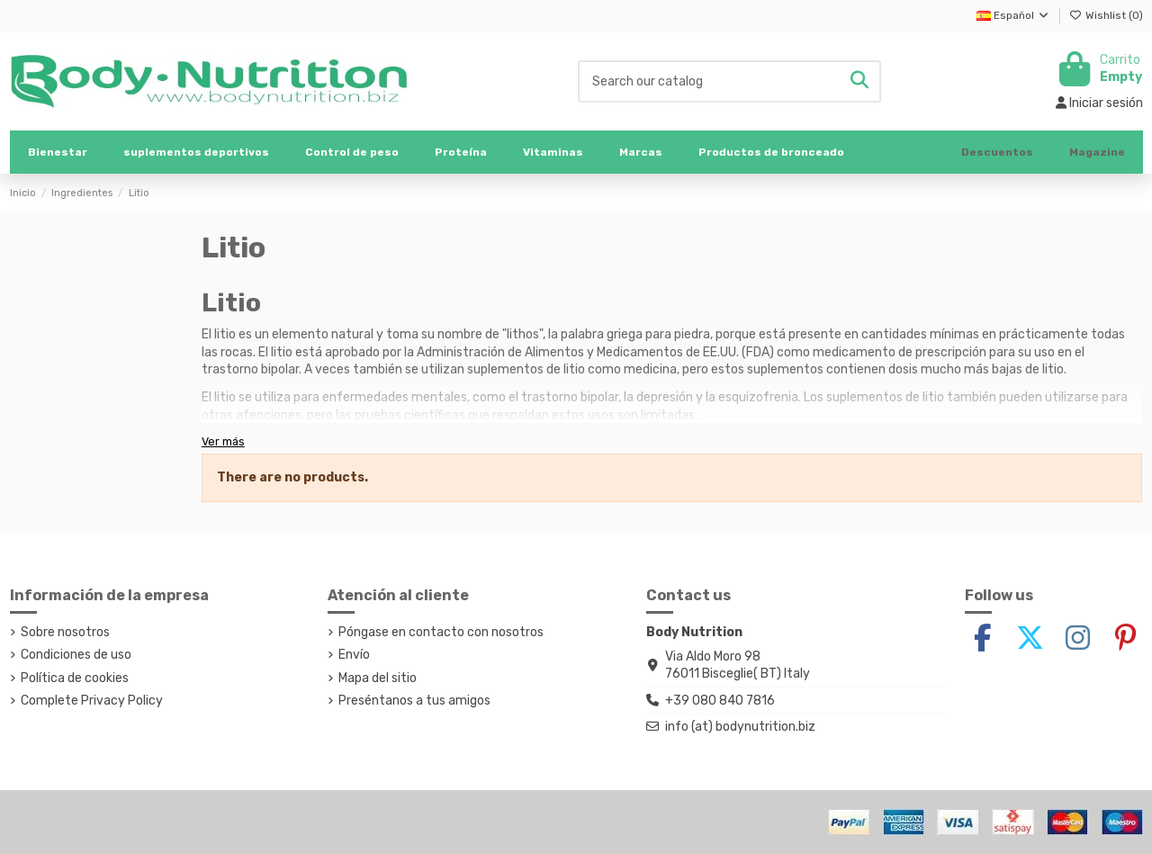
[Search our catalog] (859, 81)
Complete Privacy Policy (92, 700)
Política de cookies (75, 678)
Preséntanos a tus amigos (414, 700)
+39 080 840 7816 (720, 700)
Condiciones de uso (76, 654)
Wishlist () (1106, 15)
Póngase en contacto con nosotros (441, 632)
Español (1013, 15)
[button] (196, 152)
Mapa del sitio (377, 678)
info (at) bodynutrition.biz (740, 726)
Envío (354, 654)
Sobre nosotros (65, 632)
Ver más (223, 441)
